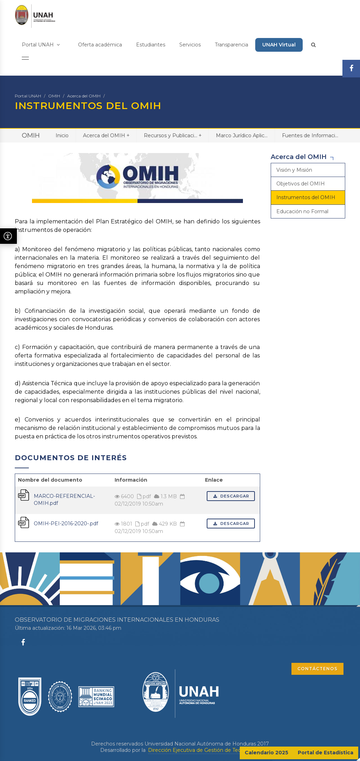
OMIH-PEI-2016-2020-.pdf (66, 523)
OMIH (54, 96)
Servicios (190, 45)
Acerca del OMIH (84, 96)
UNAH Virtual (279, 45)
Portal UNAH (41, 45)
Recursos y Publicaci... (172, 135)
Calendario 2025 (266, 752)
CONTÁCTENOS (317, 668)
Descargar (230, 496)
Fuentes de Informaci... (310, 135)
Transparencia (231, 45)
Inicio (62, 135)
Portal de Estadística (325, 752)
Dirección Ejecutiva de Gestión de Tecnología (203, 750)
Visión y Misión (294, 170)
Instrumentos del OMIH (305, 197)
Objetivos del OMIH (300, 183)
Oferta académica (100, 45)
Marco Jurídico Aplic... (242, 135)
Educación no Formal (302, 211)
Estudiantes (150, 45)
